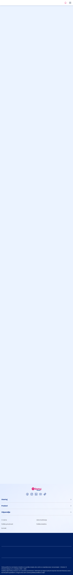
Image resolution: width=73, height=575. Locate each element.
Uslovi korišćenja (41, 520)
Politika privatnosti (7, 524)
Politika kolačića (41, 524)
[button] (36, 499)
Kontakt (3, 528)
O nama (4, 520)
